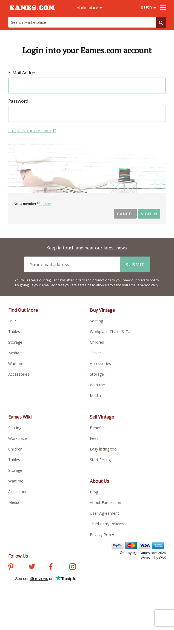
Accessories (18, 374)
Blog (94, 491)
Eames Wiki (20, 417)
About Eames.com (106, 502)
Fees (94, 438)
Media (13, 352)
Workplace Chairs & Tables (114, 331)
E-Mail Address (23, 72)
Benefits (97, 427)
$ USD (148, 7)
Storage (15, 342)
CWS (162, 557)
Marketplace (89, 7)
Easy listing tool (104, 449)
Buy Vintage (102, 310)
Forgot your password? (32, 131)
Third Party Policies (107, 523)
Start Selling (100, 459)
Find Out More (23, 310)
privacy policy (148, 280)
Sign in (149, 213)
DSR (12, 320)
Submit (135, 264)
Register (45, 203)
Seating (96, 320)
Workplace (17, 438)
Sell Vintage (102, 417)
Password (18, 101)
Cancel (125, 213)
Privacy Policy (102, 534)
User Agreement (104, 513)
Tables (14, 331)
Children (97, 342)
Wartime (15, 363)
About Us (99, 481)
